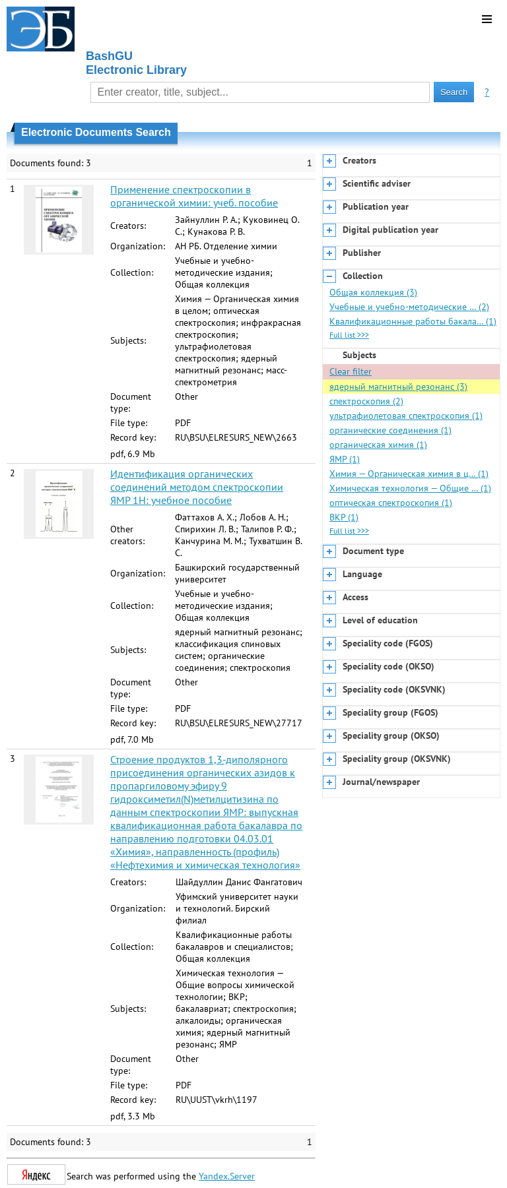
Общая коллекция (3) (373, 292)
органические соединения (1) (390, 430)
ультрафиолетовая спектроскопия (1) (406, 416)
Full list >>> (349, 335)
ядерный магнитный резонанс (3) (398, 386)
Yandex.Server (227, 1176)
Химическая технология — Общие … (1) (410, 488)
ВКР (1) (343, 517)
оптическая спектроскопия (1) (390, 503)
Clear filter (350, 371)
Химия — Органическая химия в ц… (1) (409, 474)
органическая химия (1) (378, 445)
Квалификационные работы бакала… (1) (412, 321)
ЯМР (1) (344, 459)
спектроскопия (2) (366, 401)
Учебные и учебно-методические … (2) (409, 307)
